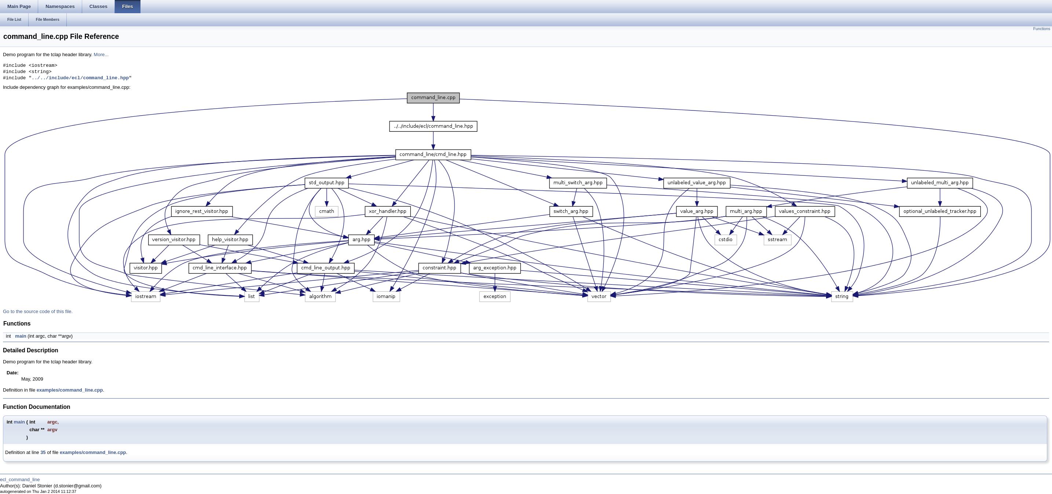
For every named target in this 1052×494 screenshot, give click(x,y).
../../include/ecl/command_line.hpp (80, 78)
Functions (1041, 28)
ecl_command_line (20, 479)
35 (42, 452)
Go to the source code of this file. (38, 311)
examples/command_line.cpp (70, 390)
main (20, 336)
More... (101, 54)
